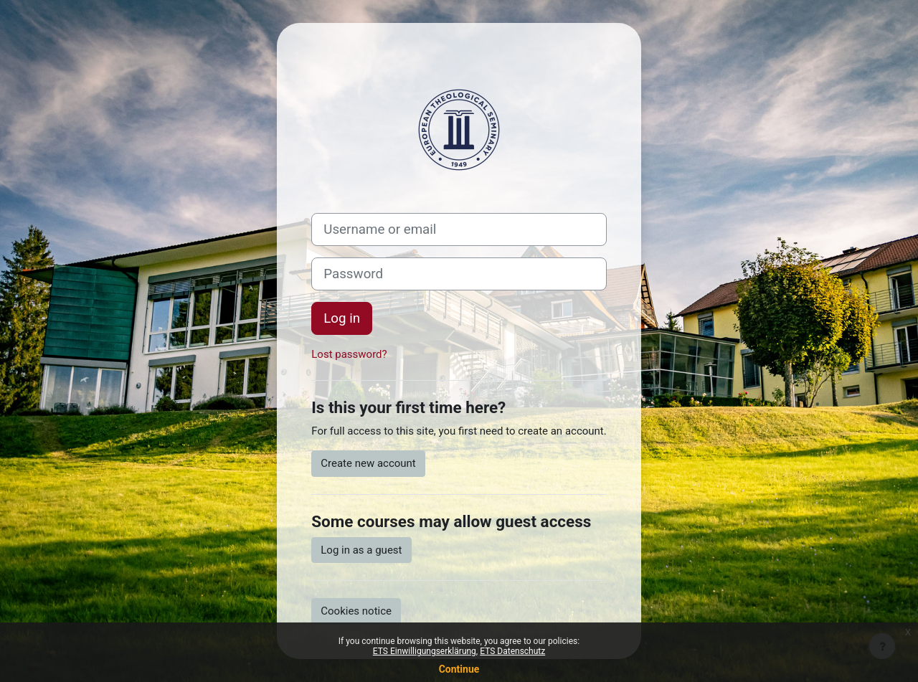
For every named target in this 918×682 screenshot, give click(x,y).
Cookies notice (356, 611)
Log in (341, 318)
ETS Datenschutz (512, 651)
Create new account (368, 463)
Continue (459, 669)
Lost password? (349, 354)
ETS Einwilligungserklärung (424, 651)
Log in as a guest (361, 550)
